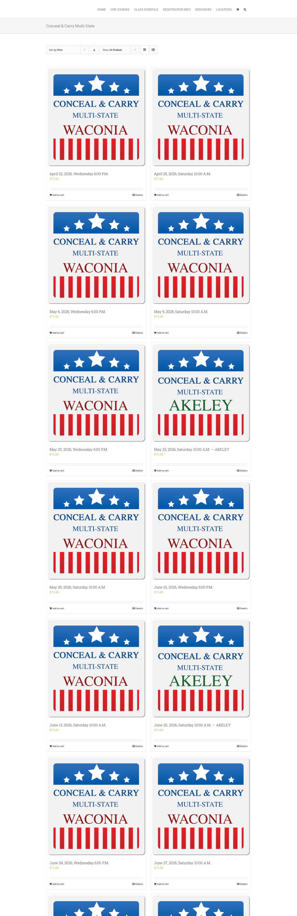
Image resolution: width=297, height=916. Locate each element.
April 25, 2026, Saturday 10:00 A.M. (182, 173)
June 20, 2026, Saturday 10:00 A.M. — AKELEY (192, 725)
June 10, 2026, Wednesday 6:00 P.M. (183, 587)
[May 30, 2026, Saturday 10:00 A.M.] (96, 530)
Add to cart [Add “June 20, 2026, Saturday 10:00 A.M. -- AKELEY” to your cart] (163, 746)
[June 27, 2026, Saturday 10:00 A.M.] (201, 806)
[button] (245, 9)
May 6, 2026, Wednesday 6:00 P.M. (78, 311)
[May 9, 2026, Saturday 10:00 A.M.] (201, 255)
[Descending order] (94, 49)
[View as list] (153, 50)
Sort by (56, 49)
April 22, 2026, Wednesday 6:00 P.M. (79, 173)
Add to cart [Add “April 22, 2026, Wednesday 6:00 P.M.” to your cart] (58, 194)
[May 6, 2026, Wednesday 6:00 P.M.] (96, 255)
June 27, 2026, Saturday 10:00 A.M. (182, 862)
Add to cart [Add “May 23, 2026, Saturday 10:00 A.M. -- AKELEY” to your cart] (163, 470)
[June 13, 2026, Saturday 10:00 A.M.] (96, 668)
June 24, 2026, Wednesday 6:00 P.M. (79, 862)
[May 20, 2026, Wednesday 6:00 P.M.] (96, 393)
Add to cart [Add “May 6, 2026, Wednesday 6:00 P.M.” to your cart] (58, 332)
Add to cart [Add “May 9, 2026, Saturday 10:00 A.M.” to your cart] (163, 332)
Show (112, 49)
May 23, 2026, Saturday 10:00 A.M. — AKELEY (191, 449)
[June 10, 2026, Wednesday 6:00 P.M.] (201, 530)
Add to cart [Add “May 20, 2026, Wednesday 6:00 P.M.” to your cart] (58, 470)
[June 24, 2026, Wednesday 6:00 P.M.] (96, 806)
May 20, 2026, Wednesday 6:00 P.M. (79, 449)
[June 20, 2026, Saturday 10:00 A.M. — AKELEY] (201, 668)
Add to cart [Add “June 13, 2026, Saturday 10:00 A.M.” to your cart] (58, 746)
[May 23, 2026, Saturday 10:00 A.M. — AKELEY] (201, 393)
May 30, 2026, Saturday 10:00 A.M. (78, 587)
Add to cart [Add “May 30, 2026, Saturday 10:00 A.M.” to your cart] (58, 608)
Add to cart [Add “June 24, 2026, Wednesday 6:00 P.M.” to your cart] (58, 883)
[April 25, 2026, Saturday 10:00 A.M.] (201, 117)
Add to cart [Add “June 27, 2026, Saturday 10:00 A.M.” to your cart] (163, 883)
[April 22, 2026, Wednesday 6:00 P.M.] (96, 117)
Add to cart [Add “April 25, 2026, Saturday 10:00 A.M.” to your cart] (163, 194)
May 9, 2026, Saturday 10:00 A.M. (181, 311)
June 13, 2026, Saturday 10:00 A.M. (78, 725)
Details (139, 194)
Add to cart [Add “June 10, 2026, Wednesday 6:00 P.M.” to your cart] (163, 608)
